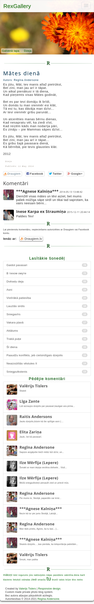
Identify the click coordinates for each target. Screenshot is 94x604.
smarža (42, 579)
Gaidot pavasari (47, 265)
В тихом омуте (47, 273)
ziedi (34, 579)
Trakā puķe (47, 339)
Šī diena (47, 347)
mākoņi (7, 574)
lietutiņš (17, 580)
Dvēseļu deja (47, 281)
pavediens (58, 575)
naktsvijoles (39, 575)
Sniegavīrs (47, 314)
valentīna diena (71, 575)
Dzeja (27, 50)
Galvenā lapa (10, 50)
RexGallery (17, 6)
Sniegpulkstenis (47, 371)
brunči (55, 580)
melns (80, 580)
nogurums (23, 575)
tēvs (74, 580)
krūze (68, 580)
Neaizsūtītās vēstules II (47, 363)
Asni (47, 289)
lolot (15, 575)
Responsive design (49, 588)
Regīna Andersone (48, 598)
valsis (61, 580)
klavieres (7, 580)
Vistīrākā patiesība (47, 298)
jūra (31, 575)
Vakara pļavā (47, 322)
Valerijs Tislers (27, 588)
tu (48, 579)
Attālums (47, 330)
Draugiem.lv (31, 239)
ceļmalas (26, 580)
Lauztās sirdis (47, 306)
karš (82, 575)
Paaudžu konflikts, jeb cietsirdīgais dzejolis (47, 355)
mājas (49, 575)
